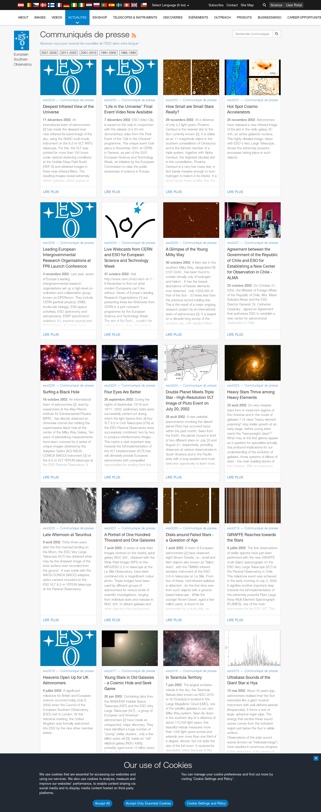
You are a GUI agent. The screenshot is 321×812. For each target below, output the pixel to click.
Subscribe (216, 5)
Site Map (247, 5)
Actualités (77, 20)
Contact (232, 5)
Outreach (222, 17)
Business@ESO (269, 17)
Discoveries (173, 17)
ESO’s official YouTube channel (118, 540)
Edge (18, 632)
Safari (19, 641)
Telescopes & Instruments (135, 17)
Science (276, 5)
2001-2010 (88, 53)
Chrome (20, 627)
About (23, 17)
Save (16, 715)
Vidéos (57, 17)
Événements (198, 17)
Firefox (19, 637)
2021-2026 (49, 53)
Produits (244, 17)
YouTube (11, 540)
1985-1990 (128, 53)
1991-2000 (108, 53)
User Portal (294, 5)
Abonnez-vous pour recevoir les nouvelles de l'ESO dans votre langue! (89, 43)
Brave (19, 623)
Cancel (40, 715)
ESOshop (100, 17)
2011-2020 (68, 53)
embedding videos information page (288, 545)
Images (40, 17)
